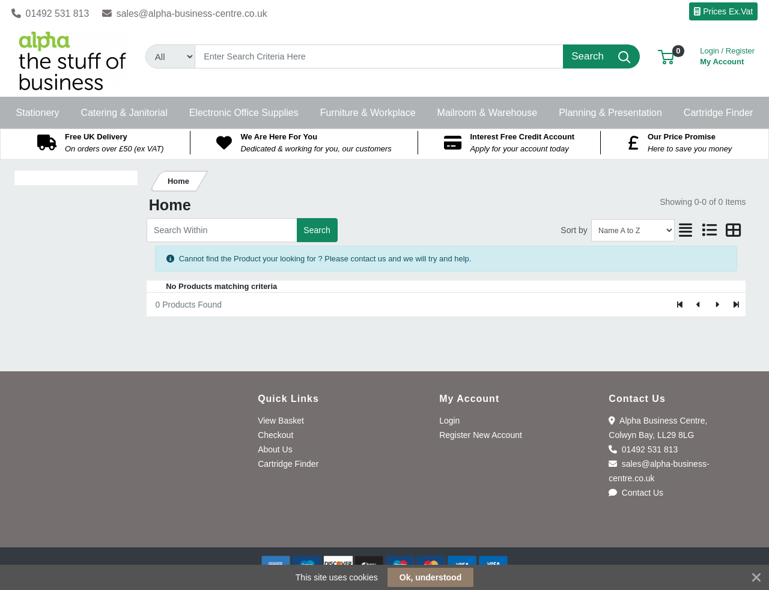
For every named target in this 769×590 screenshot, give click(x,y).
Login (449, 420)
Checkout (275, 435)
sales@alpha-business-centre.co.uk (184, 13)
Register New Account (480, 435)
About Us (275, 449)
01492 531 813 (50, 13)
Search (316, 230)
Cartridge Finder (288, 464)
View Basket (281, 420)
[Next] (717, 305)
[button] (666, 56)
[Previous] (699, 305)
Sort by (574, 230)
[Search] (379, 56)
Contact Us (636, 492)
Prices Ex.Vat (723, 11)
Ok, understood (430, 577)
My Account (727, 55)
